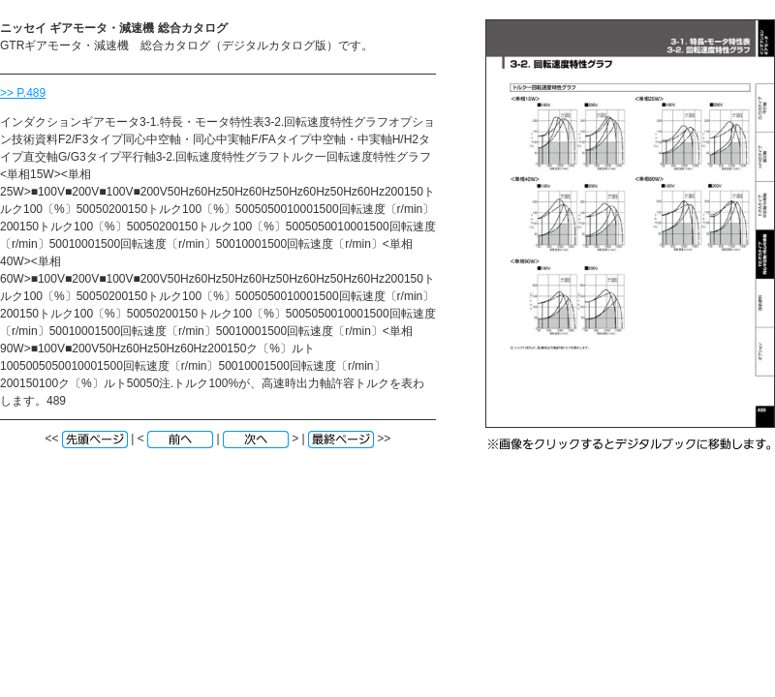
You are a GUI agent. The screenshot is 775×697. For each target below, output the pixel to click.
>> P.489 (23, 93)
